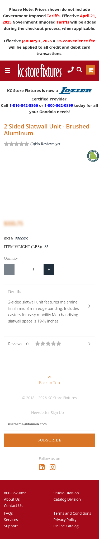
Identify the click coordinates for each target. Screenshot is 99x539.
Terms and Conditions (72, 513)
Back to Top (49, 378)
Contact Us (13, 505)
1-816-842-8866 (23, 105)
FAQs (8, 513)
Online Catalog (66, 525)
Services (11, 519)
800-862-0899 (15, 492)
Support (11, 525)
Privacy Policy (65, 519)
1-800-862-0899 (58, 105)
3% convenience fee (75, 40)
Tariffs (53, 15)
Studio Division (66, 492)
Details (49, 306)
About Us (12, 499)
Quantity (11, 258)
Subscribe (49, 440)
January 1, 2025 (37, 40)
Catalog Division (67, 499)
